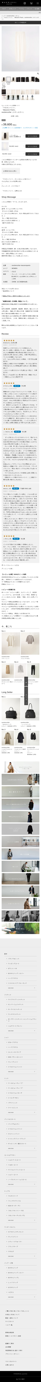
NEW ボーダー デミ (14, 1206)
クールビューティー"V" (15, 1088)
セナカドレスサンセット (16, 1232)
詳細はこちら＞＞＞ (8, 584)
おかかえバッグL (13, 1277)
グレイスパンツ (13, 1237)
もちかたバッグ (13, 1287)
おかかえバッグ (13, 1268)
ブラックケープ (13, 1246)
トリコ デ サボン (25, 658)
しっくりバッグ (13, 1282)
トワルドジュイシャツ (15, 1067)
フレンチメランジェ (14, 1201)
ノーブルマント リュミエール (17, 1179)
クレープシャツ (13, 1062)
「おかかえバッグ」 (7, 724)
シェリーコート (13, 1175)
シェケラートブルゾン (15, 1026)
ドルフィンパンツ (14, 1134)
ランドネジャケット (14, 1014)
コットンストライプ (14, 1052)
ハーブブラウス (13, 978)
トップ (3, 15)
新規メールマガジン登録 (13, 1336)
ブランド (29, 9)
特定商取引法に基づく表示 (13, 1350)
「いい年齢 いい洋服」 (39, 681)
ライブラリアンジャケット (16, 999)
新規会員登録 (9, 1332)
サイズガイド (9, 1321)
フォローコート (13, 1165)
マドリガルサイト (11, 1361)
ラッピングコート (13, 963)
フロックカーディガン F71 (16, 1215)
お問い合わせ (9, 1365)
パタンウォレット (13, 959)
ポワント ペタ (12, 968)
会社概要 (8, 1347)
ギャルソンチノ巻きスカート (17, 1143)
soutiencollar (10, 15)
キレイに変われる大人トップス (39, 696)
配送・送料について (11, 1318)
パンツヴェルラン (14, 1124)
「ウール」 (15, 202)
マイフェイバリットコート (16, 1170)
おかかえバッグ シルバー (16, 973)
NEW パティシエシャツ (15, 1057)
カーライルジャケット (15, 1009)
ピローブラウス (13, 1042)
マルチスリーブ (13, 1196)
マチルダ (11, 1251)
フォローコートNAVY (20, 749)
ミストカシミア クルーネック (17, 983)
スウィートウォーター (15, 1241)
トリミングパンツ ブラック (16, 1139)
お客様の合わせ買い (10, 171)
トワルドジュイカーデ (15, 1093)
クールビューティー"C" (15, 1083)
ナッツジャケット (19, 681)
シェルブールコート (7, 749)
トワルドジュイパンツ (15, 1129)
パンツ (14, 271)
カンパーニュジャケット (16, 1004)
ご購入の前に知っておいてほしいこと (17, 1311)
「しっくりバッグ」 (26, 724)
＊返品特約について (8, 291)
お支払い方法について (12, 1314)
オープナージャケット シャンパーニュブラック (22, 1020)
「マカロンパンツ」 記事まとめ (12, 191)
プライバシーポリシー (12, 1354)
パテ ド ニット (6, 658)
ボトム (17, 15)
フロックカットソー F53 (15, 1210)
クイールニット (13, 1108)
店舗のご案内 (9, 1343)
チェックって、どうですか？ (11, 186)
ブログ (4, 9)
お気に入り (12, 9)
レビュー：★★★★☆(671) (9, 726)
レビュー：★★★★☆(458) (28, 726)
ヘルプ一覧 (8, 1325)
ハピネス (11, 1292)
